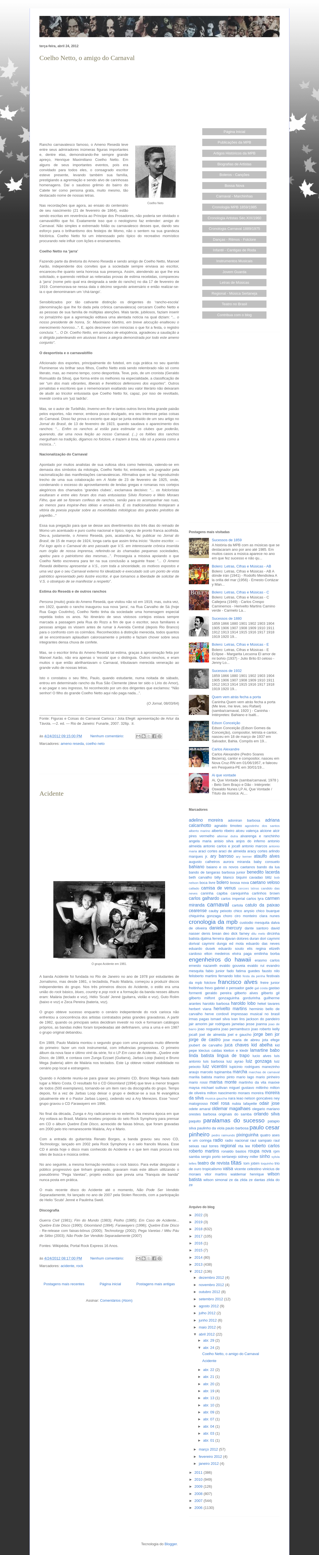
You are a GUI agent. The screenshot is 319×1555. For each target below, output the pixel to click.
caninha (207, 893)
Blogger (171, 1544)
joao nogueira (209, 1029)
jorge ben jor (266, 1034)
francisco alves (238, 982)
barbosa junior (233, 872)
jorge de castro (205, 1039)
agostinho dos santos (262, 825)
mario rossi (198, 1082)
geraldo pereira (218, 993)
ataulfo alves (267, 856)
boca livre (207, 883)
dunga (222, 943)
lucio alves (262, 1056)
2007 (199, 1501)
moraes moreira (250, 1093)
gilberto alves (246, 993)
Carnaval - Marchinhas (234, 196)
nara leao (236, 1098)
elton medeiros (217, 953)
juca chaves (237, 1045)
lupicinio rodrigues (244, 1067)
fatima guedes (248, 971)
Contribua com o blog (234, 315)
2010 (199, 1479)
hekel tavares (268, 1003)
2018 (199, 1229)
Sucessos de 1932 (227, 671)
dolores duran (248, 938)
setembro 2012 (211, 1299)
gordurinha (251, 998)
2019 (199, 1222)
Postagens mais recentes (64, 1284)
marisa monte (223, 1082)
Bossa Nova (234, 185)
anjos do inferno (250, 841)
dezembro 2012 (212, 1277)
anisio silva (223, 841)
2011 (199, 1472)
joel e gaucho (239, 1034)
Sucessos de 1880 (227, 618)
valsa (228, 1168)
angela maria (200, 841)
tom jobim (252, 1163)
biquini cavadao (249, 877)
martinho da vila (252, 1082)
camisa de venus (218, 888)
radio (218, 1140)
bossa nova (239, 883)
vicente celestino (247, 1169)
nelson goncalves (258, 1098)
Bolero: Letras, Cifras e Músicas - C (240, 592)
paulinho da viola (211, 1128)
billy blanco (224, 877)
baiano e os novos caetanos (230, 867)
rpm (276, 1151)
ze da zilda (238, 1180)
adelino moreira (206, 820)
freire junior (270, 983)
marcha (240, 1071)
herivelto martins (230, 1008)
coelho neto (95, 743)
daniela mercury (226, 928)
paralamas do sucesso (234, 1120)
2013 (199, 1264)
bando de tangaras (204, 872)
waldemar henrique (247, 1174)
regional (228, 1145)
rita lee (244, 1146)
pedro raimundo (223, 1135)
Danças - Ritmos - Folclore (234, 239)
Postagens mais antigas (155, 1284)
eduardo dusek (202, 948)
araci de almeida (232, 851)
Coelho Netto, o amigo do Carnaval (87, 57)
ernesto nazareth (203, 965)
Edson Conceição (226, 723)
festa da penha (253, 976)
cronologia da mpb (213, 922)
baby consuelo (267, 862)
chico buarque (268, 911)
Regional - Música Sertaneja (234, 293)
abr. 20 (209, 1384)
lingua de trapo (233, 1055)
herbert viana (200, 1009)
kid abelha (262, 1045)
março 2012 (209, 1449)
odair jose (269, 1103)
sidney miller (248, 1157)
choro (227, 916)
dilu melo (258, 933)
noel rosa (219, 1103)
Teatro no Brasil (234, 304)
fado (230, 971)
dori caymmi (270, 938)
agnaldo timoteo (228, 826)
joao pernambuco (236, 1029)
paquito (195, 1121)
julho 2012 (208, 1313)
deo (226, 933)
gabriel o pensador (229, 988)
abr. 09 (209, 1412)
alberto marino (199, 831)
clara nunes (270, 916)
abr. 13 (209, 1398)
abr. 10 (209, 1405)
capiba (222, 893)
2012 (199, 1271)
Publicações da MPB (234, 142)
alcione (266, 831)
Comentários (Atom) (116, 1300)
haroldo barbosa (216, 1003)
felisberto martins (203, 976)
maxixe (274, 1082)
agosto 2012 (209, 1306)
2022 (199, 1215)
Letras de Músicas (234, 282)
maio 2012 (208, 1327)
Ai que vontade (224, 775)
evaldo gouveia (232, 965)
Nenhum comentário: (107, 736)
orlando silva (267, 1114)
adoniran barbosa (244, 820)
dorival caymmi (202, 943)
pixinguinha (247, 1134)
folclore (210, 983)
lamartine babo (265, 1050)
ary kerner (244, 856)
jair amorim (198, 1024)
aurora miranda (236, 862)
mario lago (245, 1077)
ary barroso (222, 856)
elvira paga (242, 953)
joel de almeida (212, 1034)
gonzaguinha (228, 998)
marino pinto (224, 1077)
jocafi (193, 1034)
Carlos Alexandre (225, 749)
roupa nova (259, 1151)
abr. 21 (209, 1377)
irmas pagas (199, 1019)
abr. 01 (209, 1440)
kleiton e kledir (236, 1050)
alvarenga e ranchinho (260, 836)
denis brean (212, 933)
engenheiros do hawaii (220, 959)
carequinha (240, 893)
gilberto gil (270, 993)
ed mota (236, 943)
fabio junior (215, 971)
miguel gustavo (241, 1088)
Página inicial (110, 1284)
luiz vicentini (215, 1066)
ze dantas (257, 1180)
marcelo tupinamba (216, 1072)
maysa (194, 1088)
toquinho (267, 1163)
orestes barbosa (202, 1114)
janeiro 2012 (209, 1463)
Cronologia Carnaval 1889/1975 (234, 228)
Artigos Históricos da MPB (234, 153)
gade (249, 988)
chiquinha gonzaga (205, 916)
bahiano (196, 866)
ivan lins (238, 1019)
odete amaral (199, 1109)
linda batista (201, 1055)
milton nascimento (222, 1093)
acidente (67, 1266)
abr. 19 (209, 1391)
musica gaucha (216, 1098)
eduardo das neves (263, 943)
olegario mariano (266, 1109)
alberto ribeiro (222, 831)
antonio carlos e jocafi (221, 846)
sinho (265, 1156)
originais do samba (234, 1114)
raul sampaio (261, 1140)
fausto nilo (271, 971)
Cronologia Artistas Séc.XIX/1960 (234, 218)
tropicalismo (212, 1169)
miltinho (262, 1088)
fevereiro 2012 (211, 1456)
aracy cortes (257, 851)
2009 (199, 1486)
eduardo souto (231, 948)
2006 (199, 1508)
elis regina (256, 948)
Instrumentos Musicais (234, 261)
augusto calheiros (204, 862)
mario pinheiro (268, 1077)
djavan (230, 938)
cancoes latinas (248, 888)
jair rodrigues (219, 1024)
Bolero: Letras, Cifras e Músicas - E (240, 644)
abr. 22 (209, 1370)
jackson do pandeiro (263, 1019)
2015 (199, 1250)
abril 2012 (207, 1334)
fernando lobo (229, 976)
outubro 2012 (210, 1292)
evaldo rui (255, 965)
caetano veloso (265, 882)
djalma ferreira (212, 938)
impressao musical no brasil (255, 1014)
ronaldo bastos (234, 1151)
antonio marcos (254, 846)
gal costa (261, 988)
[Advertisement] (109, 102)
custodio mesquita (255, 922)
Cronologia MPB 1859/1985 (234, 207)
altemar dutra (227, 836)
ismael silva (220, 1019)
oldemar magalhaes (231, 1108)
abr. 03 (209, 1433)
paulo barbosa (236, 1128)
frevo (209, 988)
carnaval (218, 904)
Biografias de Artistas (234, 164)
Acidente (51, 793)
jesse (250, 1024)
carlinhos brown (266, 893)
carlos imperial (233, 898)
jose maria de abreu (241, 1040)
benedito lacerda (263, 872)
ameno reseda (72, 743)
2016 (199, 1243)
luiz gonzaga (259, 1061)
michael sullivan (214, 1088)
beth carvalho (200, 877)
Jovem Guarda (234, 272)
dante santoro (256, 928)
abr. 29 (209, 1340)
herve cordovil (216, 1014)
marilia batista (200, 1077)
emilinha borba (267, 953)
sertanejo (229, 1157)
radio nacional (236, 1140)
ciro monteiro (246, 916)
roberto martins (204, 1151)
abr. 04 (209, 1426)
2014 (199, 1257)
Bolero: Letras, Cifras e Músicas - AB (241, 566)
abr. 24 (209, 1348)
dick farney (240, 933)
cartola (237, 905)
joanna (261, 1024)
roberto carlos (266, 1145)
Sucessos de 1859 (227, 540)
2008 (199, 1494)
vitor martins (215, 1174)
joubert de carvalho (205, 1045)
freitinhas (196, 988)
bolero (222, 882)
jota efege (271, 1040)
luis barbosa (213, 1061)
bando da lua (268, 867)
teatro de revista (214, 1163)
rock (79, 1266)
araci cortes (207, 851)
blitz (268, 877)
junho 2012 (208, 1320)
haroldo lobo (243, 1003)
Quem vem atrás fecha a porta (236, 697)
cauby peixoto (220, 911)
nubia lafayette (244, 1103)
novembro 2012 (212, 1285)
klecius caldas (210, 1050)
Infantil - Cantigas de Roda (234, 250)
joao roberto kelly (265, 1029)
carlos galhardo (204, 898)
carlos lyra (254, 898)
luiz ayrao (235, 1061)
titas (236, 1162)
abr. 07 (209, 1419)
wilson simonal (215, 1180)
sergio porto (211, 1157)
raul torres (209, 1146)
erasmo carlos (267, 960)
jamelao (238, 1024)
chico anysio (244, 911)
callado (194, 888)
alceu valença (247, 831)
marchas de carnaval (264, 1072)
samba (194, 1157)
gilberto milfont (202, 998)
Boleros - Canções (234, 175)
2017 (199, 1236)
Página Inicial (234, 132)
